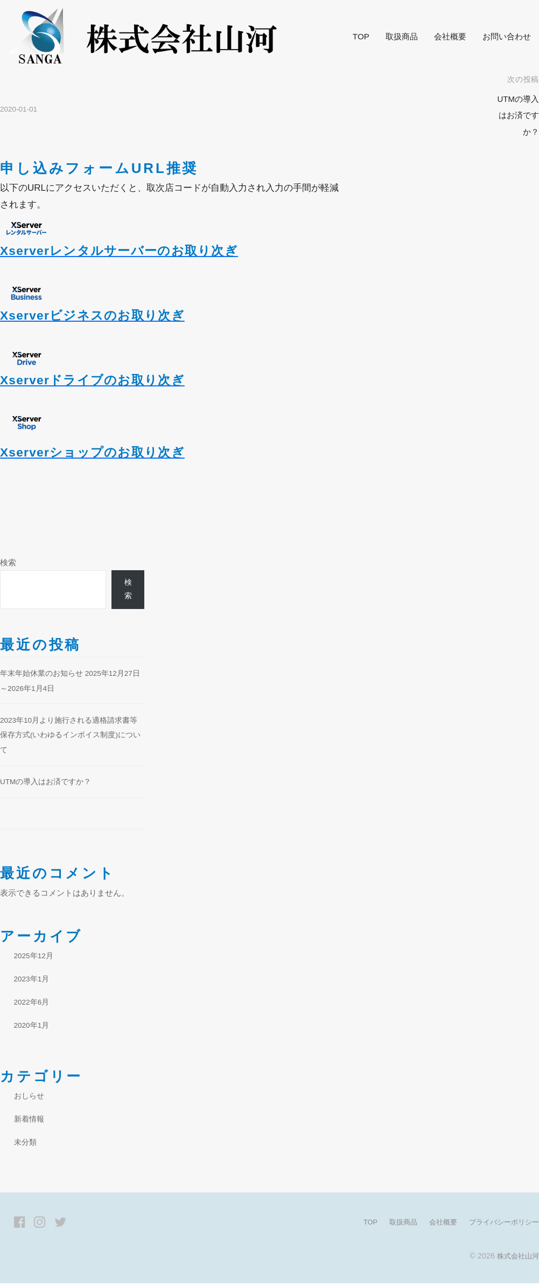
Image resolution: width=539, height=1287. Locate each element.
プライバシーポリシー (501, 1226)
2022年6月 (33, 1005)
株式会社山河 (516, 1259)
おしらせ (30, 1099)
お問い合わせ (506, 36)
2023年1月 (33, 982)
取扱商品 (402, 36)
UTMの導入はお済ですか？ (515, 115)
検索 (8, 562)
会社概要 (450, 36)
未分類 (26, 1145)
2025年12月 (36, 959)
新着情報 (30, 1122)
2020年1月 (33, 1028)
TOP (361, 36)
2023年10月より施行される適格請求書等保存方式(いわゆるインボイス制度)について (71, 738)
